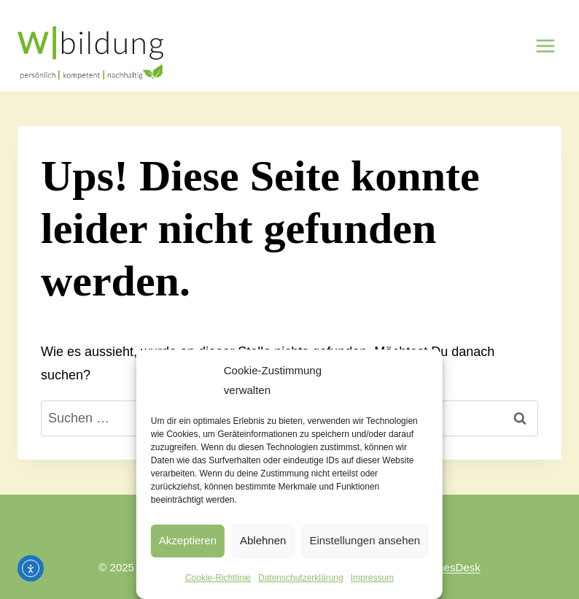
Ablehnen (263, 540)
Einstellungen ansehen (364, 540)
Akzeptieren (188, 540)
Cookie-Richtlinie (218, 578)
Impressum (372, 578)
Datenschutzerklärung (300, 578)
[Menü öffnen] (545, 46)
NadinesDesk (447, 567)
